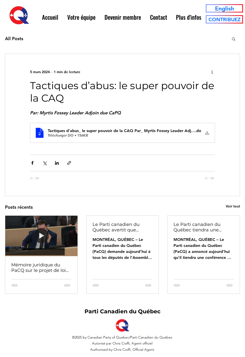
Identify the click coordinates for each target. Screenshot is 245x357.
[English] (224, 8)
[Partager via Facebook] (32, 163)
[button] (81, 17)
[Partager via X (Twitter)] (44, 163)
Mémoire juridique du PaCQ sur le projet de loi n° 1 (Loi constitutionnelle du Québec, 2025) (39, 267)
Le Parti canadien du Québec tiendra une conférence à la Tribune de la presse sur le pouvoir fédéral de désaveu (204, 227)
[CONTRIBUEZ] (224, 19)
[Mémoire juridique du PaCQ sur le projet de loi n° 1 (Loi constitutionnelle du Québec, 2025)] (41, 236)
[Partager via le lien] (69, 163)
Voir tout (233, 206)
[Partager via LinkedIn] (56, 163)
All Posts (14, 38)
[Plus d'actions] (212, 72)
